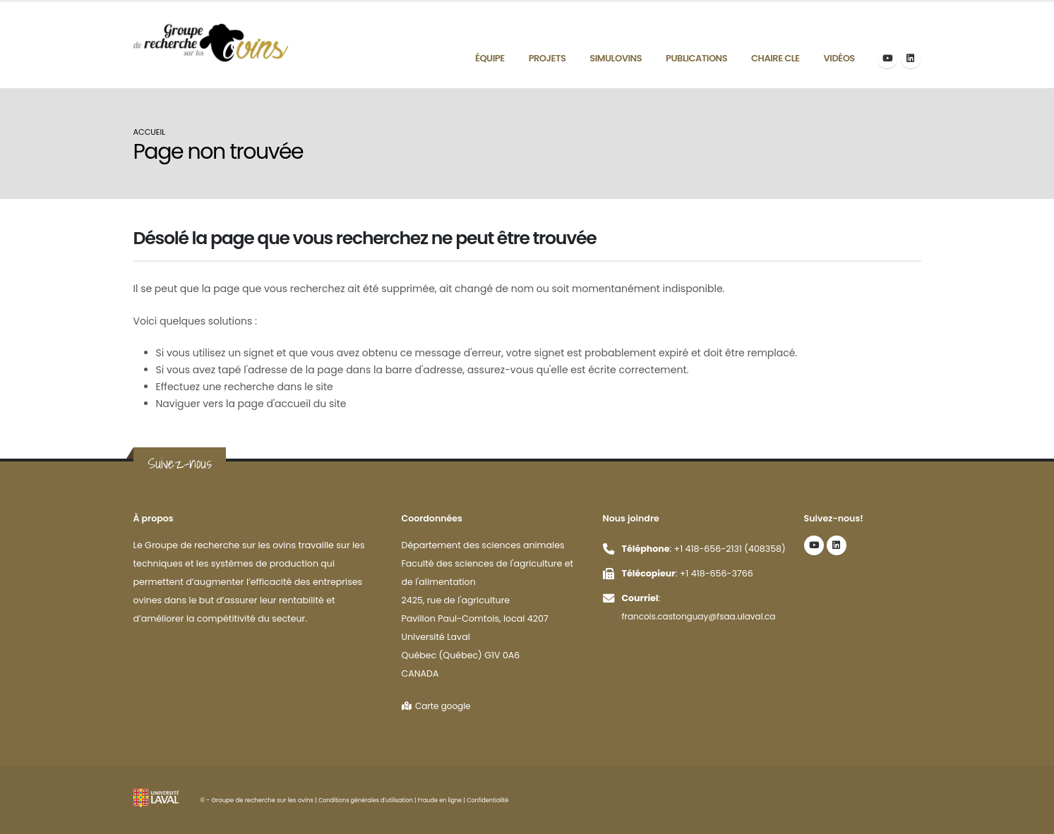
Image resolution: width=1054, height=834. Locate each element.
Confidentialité (495, 800)
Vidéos (839, 58)
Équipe (490, 58)
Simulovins (615, 58)
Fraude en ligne (446, 800)
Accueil (149, 132)
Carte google (438, 706)
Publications (696, 58)
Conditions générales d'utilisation (368, 800)
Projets (547, 58)
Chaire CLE (775, 58)
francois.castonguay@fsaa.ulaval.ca (703, 616)
